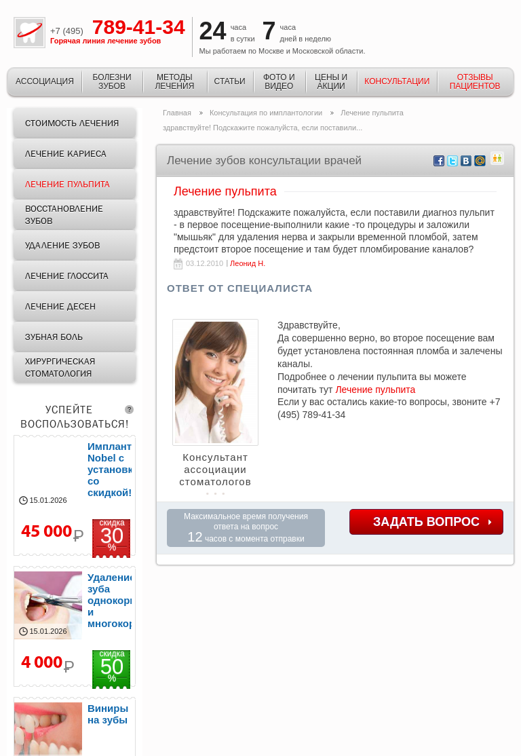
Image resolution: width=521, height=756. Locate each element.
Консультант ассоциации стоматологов (215, 469)
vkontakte (466, 161)
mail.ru (480, 161)
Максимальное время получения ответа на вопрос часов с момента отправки (246, 528)
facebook (439, 161)
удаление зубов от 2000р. (74, 626)
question (129, 409)
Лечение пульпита (375, 389)
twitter (453, 161)
